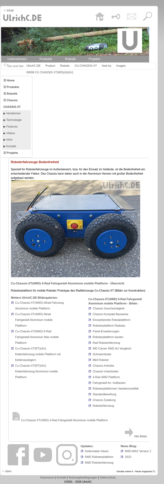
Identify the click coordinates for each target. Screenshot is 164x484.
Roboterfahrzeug (103, 405)
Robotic (65, 65)
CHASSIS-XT (12, 106)
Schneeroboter (102, 354)
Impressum (47, 477)
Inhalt (8, 10)
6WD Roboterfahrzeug (99, 462)
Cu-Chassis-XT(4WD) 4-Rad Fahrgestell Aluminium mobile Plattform (59, 420)
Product (50, 65)
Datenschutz (108, 477)
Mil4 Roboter (101, 359)
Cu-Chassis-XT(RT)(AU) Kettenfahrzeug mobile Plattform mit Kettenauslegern (38, 354)
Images (121, 65)
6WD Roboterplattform (99, 456)
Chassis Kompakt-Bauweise (110, 314)
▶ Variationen (12, 113)
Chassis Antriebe (103, 365)
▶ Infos (8, 139)
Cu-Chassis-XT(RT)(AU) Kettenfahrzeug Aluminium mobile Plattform (36, 371)
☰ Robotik (10, 93)
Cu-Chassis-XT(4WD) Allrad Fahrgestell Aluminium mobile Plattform (34, 320)
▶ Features (10, 126)
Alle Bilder (135, 436)
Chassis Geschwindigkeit (108, 308)
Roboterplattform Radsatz (109, 325)
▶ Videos (9, 133)
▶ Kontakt (9, 146)
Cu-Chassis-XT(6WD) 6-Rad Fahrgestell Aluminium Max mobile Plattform (37, 337)
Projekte (94, 59)
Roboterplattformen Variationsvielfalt (116, 388)
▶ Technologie (12, 119)
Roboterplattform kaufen (108, 337)
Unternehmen (17, 59)
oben (6, 471)
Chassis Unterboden (106, 371)
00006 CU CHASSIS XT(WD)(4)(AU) (49, 72)
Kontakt (61, 477)
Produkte (46, 59)
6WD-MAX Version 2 (138, 451)
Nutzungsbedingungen (83, 477)
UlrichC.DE (33, 65)
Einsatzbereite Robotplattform (111, 319)
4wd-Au (106, 65)
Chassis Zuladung (104, 400)
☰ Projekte (10, 152)
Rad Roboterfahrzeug (106, 342)
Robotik (70, 59)
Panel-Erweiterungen (106, 331)
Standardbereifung (104, 394)
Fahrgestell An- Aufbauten (109, 382)
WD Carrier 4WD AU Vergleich (112, 348)
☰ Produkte (11, 87)
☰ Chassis (10, 100)
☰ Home (9, 80)
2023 (128, 456)
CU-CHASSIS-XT (86, 65)
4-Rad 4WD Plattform (106, 377)
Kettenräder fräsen (97, 451)
